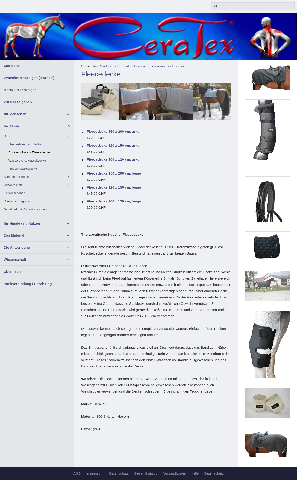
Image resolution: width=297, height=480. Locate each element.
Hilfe (195, 473)
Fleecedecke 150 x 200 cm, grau (113, 131)
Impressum (94, 473)
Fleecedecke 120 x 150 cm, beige (114, 187)
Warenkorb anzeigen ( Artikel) (29, 78)
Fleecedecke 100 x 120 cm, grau (113, 159)
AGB (77, 473)
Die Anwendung (17, 247)
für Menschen (15, 114)
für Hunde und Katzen (22, 223)
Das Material (14, 235)
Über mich (12, 272)
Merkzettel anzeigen (20, 90)
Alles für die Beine (16, 177)
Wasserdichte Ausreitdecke (27, 160)
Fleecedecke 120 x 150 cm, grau (113, 145)
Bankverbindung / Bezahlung (28, 284)
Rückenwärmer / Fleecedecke (29, 152)
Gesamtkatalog (146, 473)
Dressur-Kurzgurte (16, 201)
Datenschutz (118, 473)
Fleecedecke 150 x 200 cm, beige (114, 173)
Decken (9, 136)
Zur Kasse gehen (18, 102)
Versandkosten (174, 473)
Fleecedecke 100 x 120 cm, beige (114, 201)
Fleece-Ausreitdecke (22, 168)
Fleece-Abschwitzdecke (24, 144)
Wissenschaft (15, 260)
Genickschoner (14, 193)
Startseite (11, 66)
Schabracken (13, 185)
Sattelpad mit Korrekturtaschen (25, 209)
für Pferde (12, 126)
